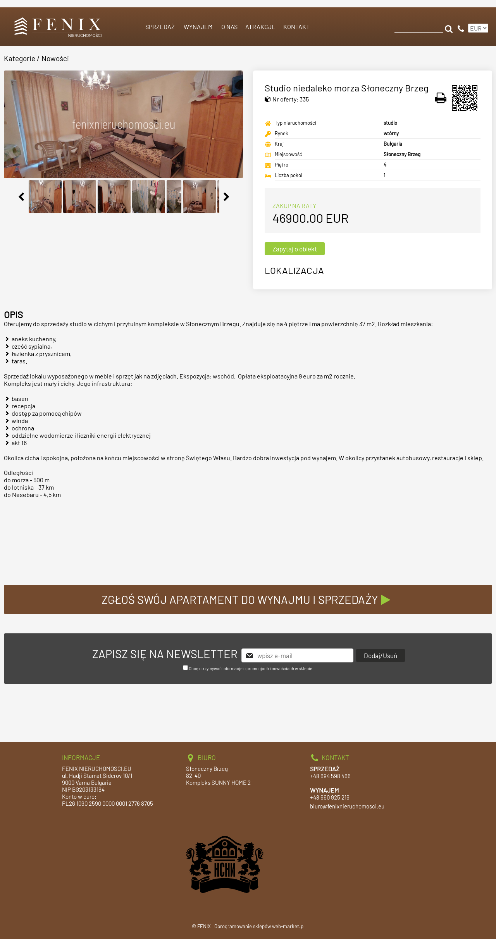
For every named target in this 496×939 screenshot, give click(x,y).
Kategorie (19, 58)
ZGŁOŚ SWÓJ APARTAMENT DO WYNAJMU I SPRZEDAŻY (248, 599)
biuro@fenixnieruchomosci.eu (347, 806)
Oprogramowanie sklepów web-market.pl (259, 926)
